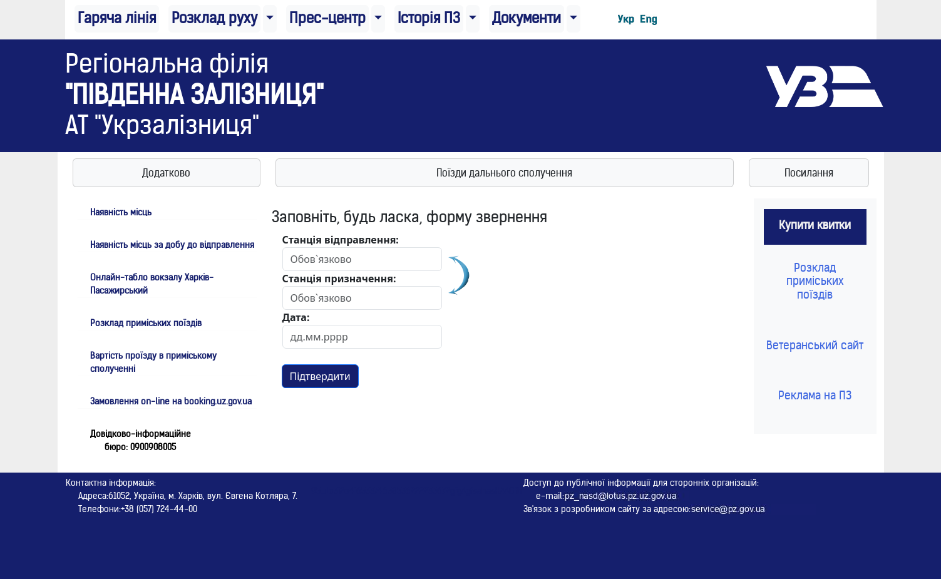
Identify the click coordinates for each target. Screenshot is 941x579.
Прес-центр (327, 18)
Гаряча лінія (117, 18)
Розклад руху (214, 18)
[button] (270, 19)
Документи (526, 18)
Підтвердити (320, 376)
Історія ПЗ (429, 18)
